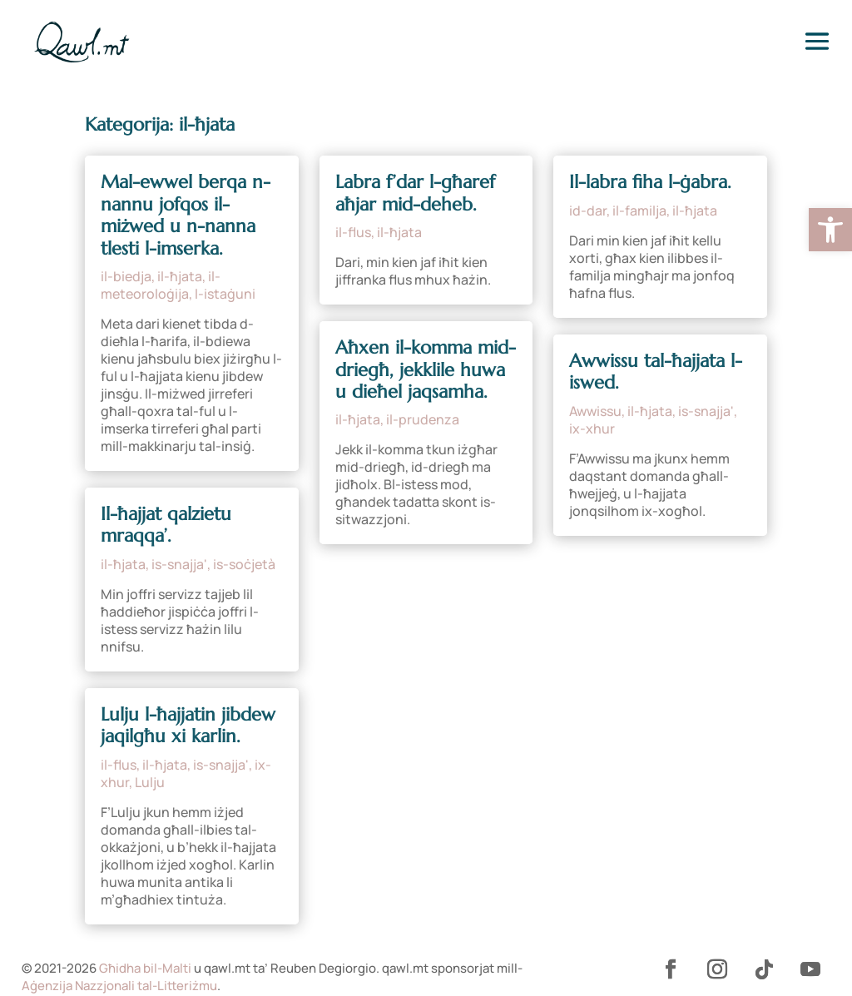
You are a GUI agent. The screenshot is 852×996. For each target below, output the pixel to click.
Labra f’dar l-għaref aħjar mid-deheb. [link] (415, 193)
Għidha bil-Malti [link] (145, 968)
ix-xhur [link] (592, 428)
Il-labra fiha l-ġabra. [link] (650, 182)
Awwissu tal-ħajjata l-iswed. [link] (655, 371)
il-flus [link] (118, 765)
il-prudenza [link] (422, 419)
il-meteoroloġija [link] (160, 285)
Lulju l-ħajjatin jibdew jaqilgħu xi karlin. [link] (188, 725)
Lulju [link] (150, 782)
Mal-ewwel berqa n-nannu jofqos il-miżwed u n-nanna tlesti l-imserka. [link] (185, 215)
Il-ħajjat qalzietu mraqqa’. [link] (166, 525)
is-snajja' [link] (179, 564)
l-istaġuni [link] (225, 294)
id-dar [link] (588, 210)
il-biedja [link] (126, 276)
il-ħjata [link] (179, 276)
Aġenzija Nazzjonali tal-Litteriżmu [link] (119, 985)
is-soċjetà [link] (244, 564)
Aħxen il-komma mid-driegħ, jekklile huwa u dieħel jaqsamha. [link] (425, 369)
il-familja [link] (639, 210)
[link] (830, 229)
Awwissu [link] (595, 411)
